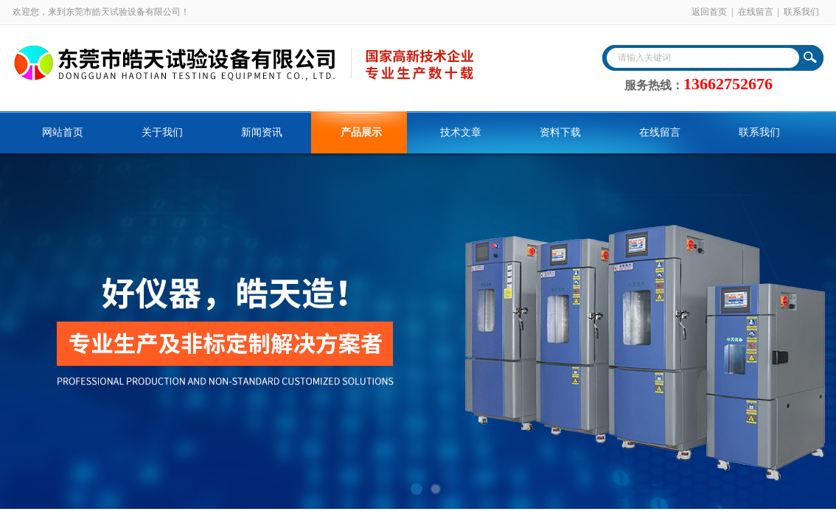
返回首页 (709, 12)
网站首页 (62, 132)
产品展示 (361, 132)
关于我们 (162, 132)
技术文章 (460, 132)
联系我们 (801, 12)
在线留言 (755, 12)
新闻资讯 (261, 132)
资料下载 (560, 132)
